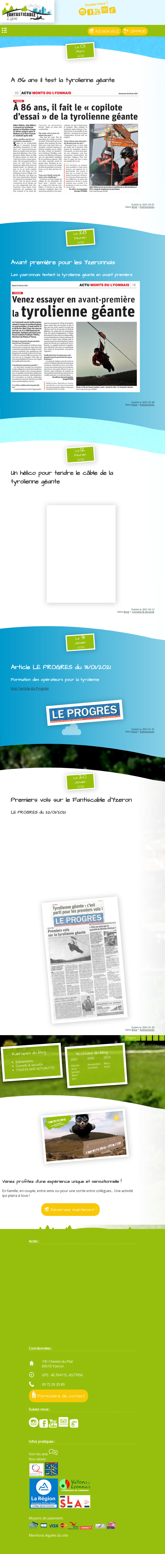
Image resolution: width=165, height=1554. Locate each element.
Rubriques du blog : (30, 1053)
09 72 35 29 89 (53, 1384)
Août (107, 1066)
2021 (74, 1059)
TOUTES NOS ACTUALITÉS (35, 1068)
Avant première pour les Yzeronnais (63, 262)
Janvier (76, 1072)
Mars (75, 1075)
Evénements (147, 206)
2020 (90, 1058)
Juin (74, 1078)
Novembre (94, 1064)
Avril (74, 1069)
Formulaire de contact (58, 1395)
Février (75, 1065)
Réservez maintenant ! (70, 1209)
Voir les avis (43, 1454)
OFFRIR (135, 31)
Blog (134, 206)
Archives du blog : (93, 1053)
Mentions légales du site (48, 1535)
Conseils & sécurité (143, 611)
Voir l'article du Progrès (30, 688)
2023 (106, 1057)
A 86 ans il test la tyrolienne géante (63, 80)
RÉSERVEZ (104, 31)
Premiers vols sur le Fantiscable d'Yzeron (71, 800)
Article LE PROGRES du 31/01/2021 (61, 667)
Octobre (93, 1067)
